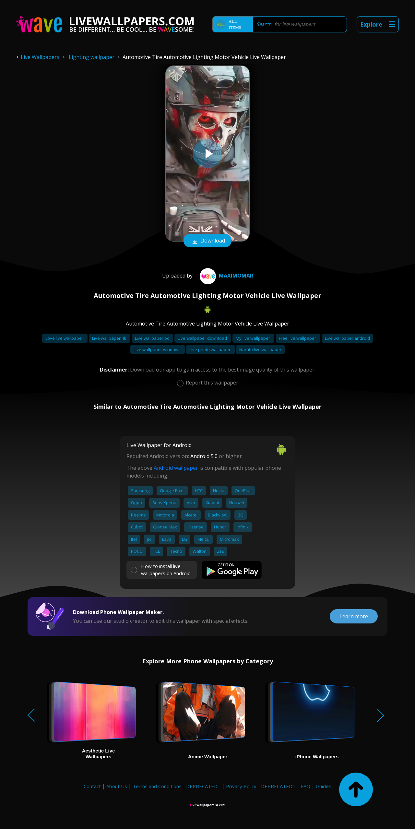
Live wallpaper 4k (109, 338)
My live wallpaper (253, 338)
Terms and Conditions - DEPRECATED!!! (176, 786)
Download (207, 241)
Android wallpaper (176, 467)
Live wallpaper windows (158, 349)
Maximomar (225, 275)
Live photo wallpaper (210, 349)
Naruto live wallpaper (260, 349)
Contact (92, 786)
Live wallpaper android (347, 338)
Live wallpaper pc (152, 338)
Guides (323, 786)
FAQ (305, 786)
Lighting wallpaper (91, 57)
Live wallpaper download (203, 338)
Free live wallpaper (298, 338)
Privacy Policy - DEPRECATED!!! (260, 786)
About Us (116, 786)
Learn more (353, 616)
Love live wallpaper (64, 338)
